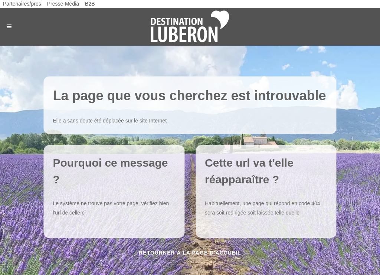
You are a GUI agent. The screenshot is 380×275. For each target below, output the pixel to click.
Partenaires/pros (22, 4)
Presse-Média (63, 4)
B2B (90, 4)
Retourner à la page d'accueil (190, 253)
